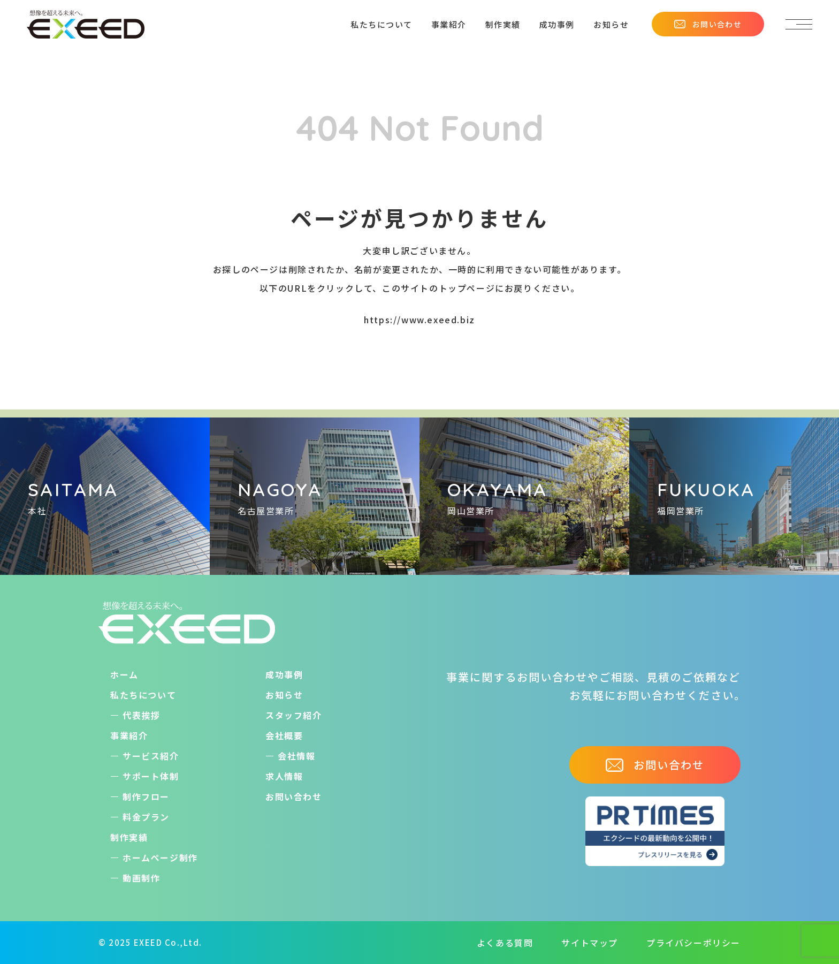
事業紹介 (449, 24)
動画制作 (141, 877)
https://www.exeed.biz (419, 319)
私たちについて (381, 24)
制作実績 (503, 24)
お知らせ (611, 24)
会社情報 (296, 755)
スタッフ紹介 (293, 715)
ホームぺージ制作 (160, 857)
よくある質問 (505, 942)
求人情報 (284, 776)
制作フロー (146, 796)
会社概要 (284, 735)
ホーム (124, 674)
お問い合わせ (708, 24)
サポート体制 (151, 776)
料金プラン (146, 816)
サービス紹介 (151, 755)
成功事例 (557, 24)
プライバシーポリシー (693, 942)
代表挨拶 (141, 715)
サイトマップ (589, 942)
